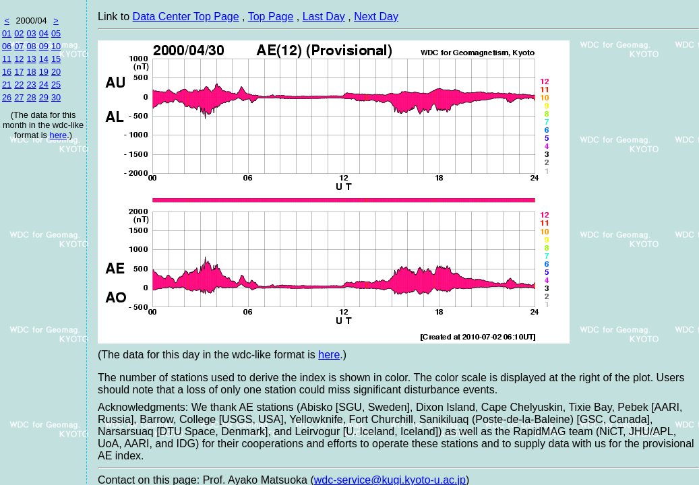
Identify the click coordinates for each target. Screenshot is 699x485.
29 (44, 97)
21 (6, 84)
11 (6, 59)
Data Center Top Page (186, 16)
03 (31, 33)
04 (44, 33)
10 (56, 46)
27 (19, 97)
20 (56, 72)
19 (44, 72)
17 (19, 72)
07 (19, 46)
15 (56, 59)
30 (56, 97)
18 (31, 72)
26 (6, 97)
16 (6, 72)
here (58, 135)
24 (44, 84)
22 (19, 84)
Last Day (324, 16)
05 (56, 33)
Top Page (271, 16)
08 (31, 46)
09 (44, 46)
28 (31, 97)
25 (56, 84)
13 (31, 59)
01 (6, 33)
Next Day (376, 16)
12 (19, 59)
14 (44, 59)
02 (19, 33)
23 (31, 84)
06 (6, 46)
